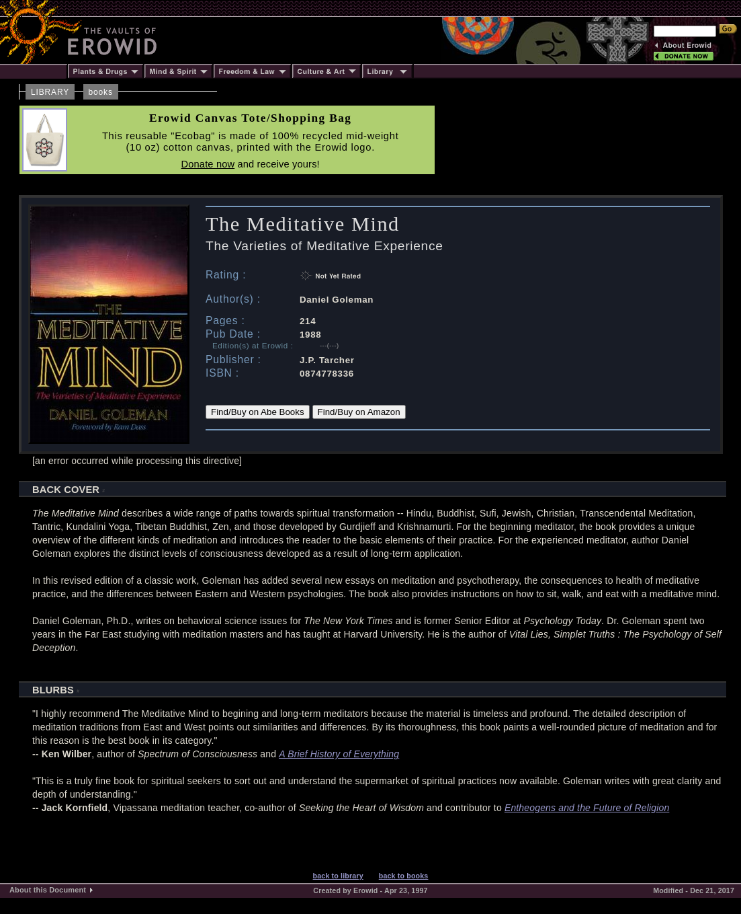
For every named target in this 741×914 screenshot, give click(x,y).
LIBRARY (50, 92)
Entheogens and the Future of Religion (587, 807)
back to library (338, 876)
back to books (404, 876)
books (101, 92)
